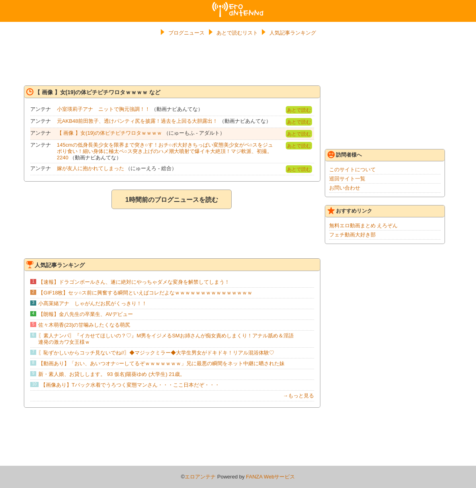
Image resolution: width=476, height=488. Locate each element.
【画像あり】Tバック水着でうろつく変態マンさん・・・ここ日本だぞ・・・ (130, 385)
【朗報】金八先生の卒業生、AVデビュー (85, 314)
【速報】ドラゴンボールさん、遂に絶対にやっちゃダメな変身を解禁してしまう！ (134, 282)
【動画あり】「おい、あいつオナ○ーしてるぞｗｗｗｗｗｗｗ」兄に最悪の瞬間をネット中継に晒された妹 (161, 363)
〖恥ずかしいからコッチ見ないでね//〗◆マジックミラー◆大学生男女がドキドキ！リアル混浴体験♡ (156, 353)
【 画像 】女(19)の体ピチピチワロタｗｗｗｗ (109, 133)
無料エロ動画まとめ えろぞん (363, 226)
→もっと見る (298, 396)
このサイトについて (352, 169)
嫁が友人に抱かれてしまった (90, 168)
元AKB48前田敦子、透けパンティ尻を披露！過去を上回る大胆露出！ (137, 121)
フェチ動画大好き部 (352, 235)
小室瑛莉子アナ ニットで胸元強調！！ (103, 109)
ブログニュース (186, 33)
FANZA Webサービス (270, 477)
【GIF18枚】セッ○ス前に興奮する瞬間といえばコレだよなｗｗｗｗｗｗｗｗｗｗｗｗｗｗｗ (145, 293)
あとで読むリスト (237, 33)
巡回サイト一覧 (347, 179)
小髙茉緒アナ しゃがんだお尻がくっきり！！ (92, 303)
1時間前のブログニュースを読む (171, 199)
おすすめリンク (350, 210)
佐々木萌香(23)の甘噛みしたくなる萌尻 (84, 325)
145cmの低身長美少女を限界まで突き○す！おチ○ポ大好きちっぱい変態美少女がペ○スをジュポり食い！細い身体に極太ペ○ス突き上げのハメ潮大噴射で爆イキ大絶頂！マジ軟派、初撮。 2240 (165, 151)
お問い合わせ (344, 188)
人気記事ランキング (292, 33)
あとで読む (299, 110)
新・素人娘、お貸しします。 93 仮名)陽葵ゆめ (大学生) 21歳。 (111, 374)
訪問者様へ (345, 154)
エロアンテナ (238, 5)
